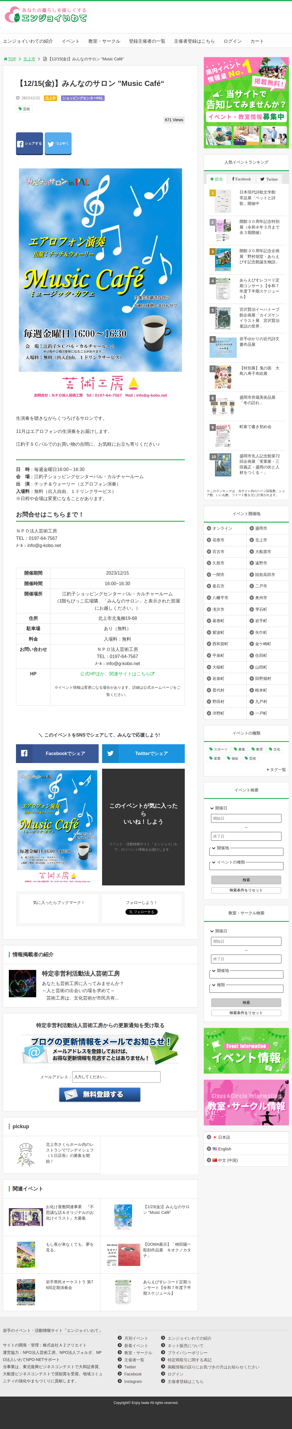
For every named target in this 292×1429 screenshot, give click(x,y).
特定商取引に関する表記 (190, 1360)
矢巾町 (261, 632)
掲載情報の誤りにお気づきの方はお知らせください (213, 1367)
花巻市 (218, 540)
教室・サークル (104, 41)
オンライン (222, 528)
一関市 (218, 574)
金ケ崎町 (263, 643)
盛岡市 (261, 528)
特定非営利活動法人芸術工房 (81, 973)
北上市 (29, 59)
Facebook (133, 1374)
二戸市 (261, 586)
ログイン (233, 41)
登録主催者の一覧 (147, 41)
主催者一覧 (134, 1360)
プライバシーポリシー (188, 1352)
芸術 (26, 109)
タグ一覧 (278, 769)
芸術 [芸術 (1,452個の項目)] (252, 758)
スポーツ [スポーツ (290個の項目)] (221, 749)
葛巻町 (218, 620)
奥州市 (261, 597)
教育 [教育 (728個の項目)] (259, 749)
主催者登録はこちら (194, 41)
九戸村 (261, 701)
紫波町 (218, 632)
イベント (71, 41)
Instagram (133, 1381)
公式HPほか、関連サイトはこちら (115, 673)
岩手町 (261, 620)
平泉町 (218, 655)
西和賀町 (220, 643)
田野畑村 (263, 678)
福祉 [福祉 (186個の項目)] (235, 758)
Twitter (130, 1367)
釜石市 (218, 586)
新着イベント (136, 1345)
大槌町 (218, 667)
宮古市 (218, 551)
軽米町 (261, 690)
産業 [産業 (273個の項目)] (217, 758)
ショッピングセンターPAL (82, 98)
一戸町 (261, 713)
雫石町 (261, 609)
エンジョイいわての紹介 (28, 41)
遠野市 (261, 563)
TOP (9, 59)
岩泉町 (218, 678)
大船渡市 (263, 551)
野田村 (218, 701)
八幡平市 (220, 597)
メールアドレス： (56, 1077)
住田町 (261, 655)
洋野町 (218, 713)
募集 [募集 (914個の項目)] (241, 749)
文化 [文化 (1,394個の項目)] (276, 749)
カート (257, 41)
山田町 (261, 667)
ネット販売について (186, 1345)
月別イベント (136, 1338)
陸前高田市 (265, 574)
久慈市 (218, 563)
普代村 (218, 690)
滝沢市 (218, 609)
